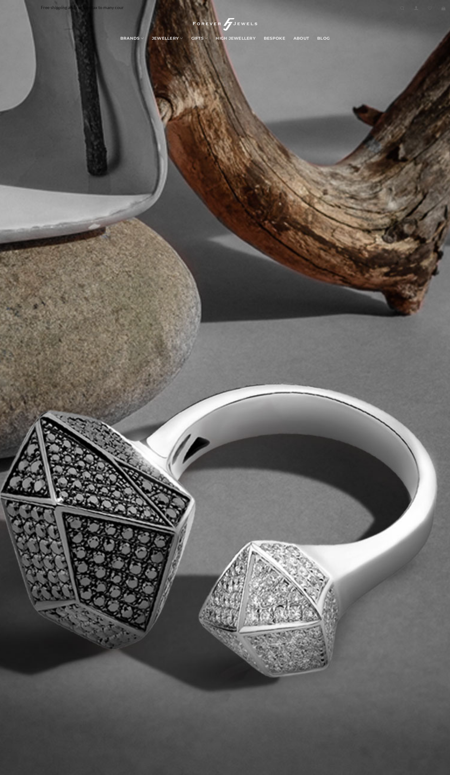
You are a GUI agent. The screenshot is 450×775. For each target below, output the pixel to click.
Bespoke (274, 38)
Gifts (199, 38)
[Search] (402, 8)
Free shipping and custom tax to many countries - (103, 7)
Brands (132, 38)
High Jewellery (236, 38)
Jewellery (167, 38)
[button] (416, 8)
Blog (323, 38)
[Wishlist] (430, 8)
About (301, 38)
